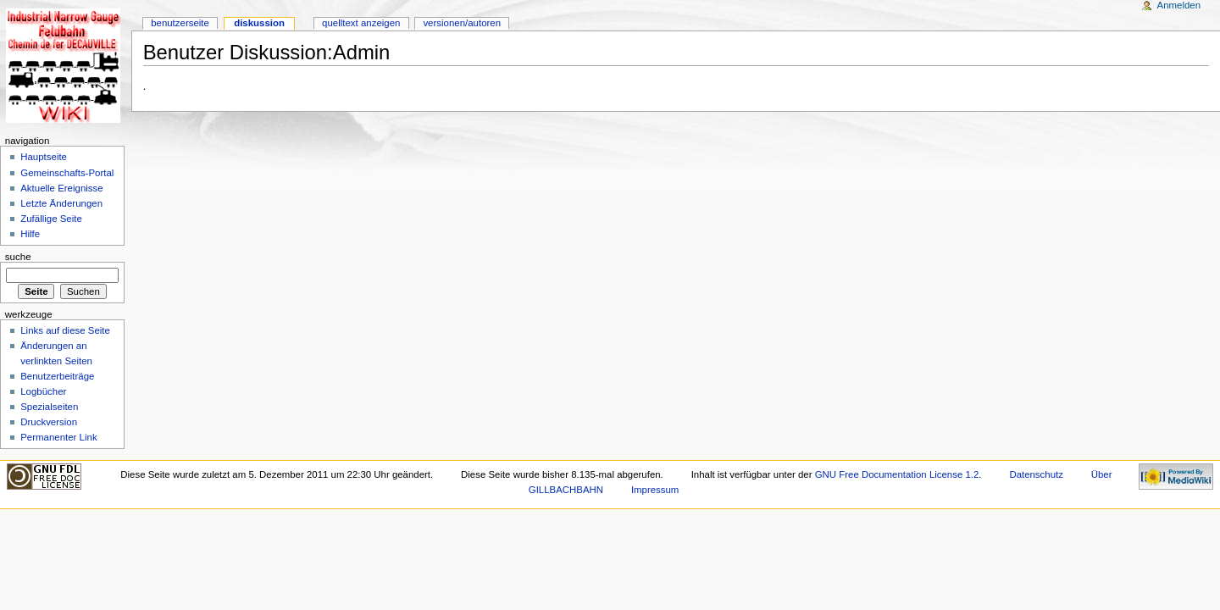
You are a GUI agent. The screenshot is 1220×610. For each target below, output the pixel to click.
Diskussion (259, 23)
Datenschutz (1036, 474)
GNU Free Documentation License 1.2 (897, 474)
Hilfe (30, 234)
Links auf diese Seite (65, 330)
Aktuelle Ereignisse (61, 188)
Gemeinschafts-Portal (67, 173)
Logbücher (43, 391)
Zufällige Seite (51, 219)
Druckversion (48, 422)
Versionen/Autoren (462, 23)
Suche (18, 257)
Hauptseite (43, 157)
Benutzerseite (180, 23)
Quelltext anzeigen (361, 23)
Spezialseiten (49, 407)
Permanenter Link (58, 437)
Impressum (655, 490)
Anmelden (1179, 5)
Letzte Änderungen (61, 203)
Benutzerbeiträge (57, 376)
